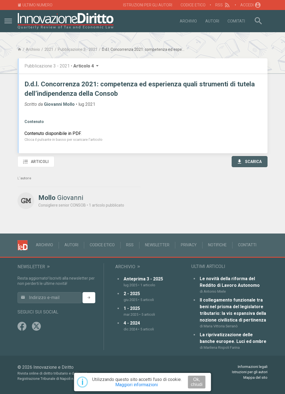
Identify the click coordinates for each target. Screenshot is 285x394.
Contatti (247, 245)
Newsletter (157, 245)
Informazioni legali (253, 367)
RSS (223, 5)
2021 (48, 49)
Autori (212, 21)
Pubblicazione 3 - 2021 (78, 49)
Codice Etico (193, 5)
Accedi (250, 5)
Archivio (188, 21)
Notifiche (217, 245)
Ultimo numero (35, 5)
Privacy (189, 245)
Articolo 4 (86, 66)
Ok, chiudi (196, 382)
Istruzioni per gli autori (147, 5)
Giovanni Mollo (59, 104)
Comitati (236, 21)
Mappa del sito (255, 377)
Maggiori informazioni (136, 384)
